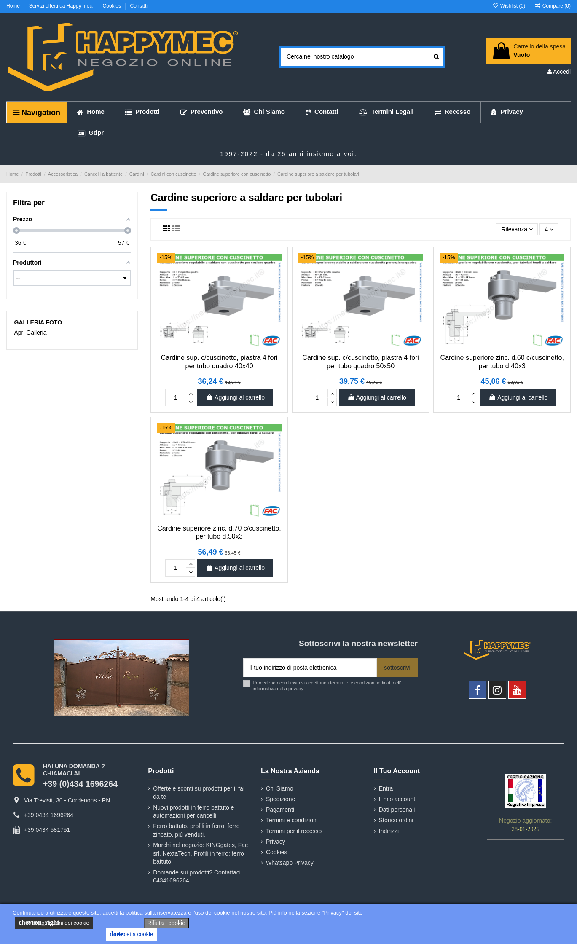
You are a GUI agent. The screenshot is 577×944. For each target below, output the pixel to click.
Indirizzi (389, 831)
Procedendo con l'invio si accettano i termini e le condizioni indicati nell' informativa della (327, 685)
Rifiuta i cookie (166, 923)
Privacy (275, 841)
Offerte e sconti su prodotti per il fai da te (198, 792)
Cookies (113, 6)
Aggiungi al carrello (235, 397)
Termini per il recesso (294, 831)
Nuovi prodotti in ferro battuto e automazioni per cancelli (193, 811)
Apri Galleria (30, 332)
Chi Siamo (279, 788)
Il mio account (397, 799)
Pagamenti (280, 809)
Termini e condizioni (292, 820)
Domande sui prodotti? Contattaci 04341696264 (197, 876)
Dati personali (397, 809)
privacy (295, 688)
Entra (386, 788)
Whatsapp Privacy (290, 862)
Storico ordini (396, 820)
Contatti (139, 6)
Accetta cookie (131, 934)
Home (13, 6)
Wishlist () (509, 6)
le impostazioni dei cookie (54, 922)
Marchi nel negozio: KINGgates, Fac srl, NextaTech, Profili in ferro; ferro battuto (200, 853)
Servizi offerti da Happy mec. (62, 6)
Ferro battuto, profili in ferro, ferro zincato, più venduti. (196, 830)
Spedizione (280, 799)
